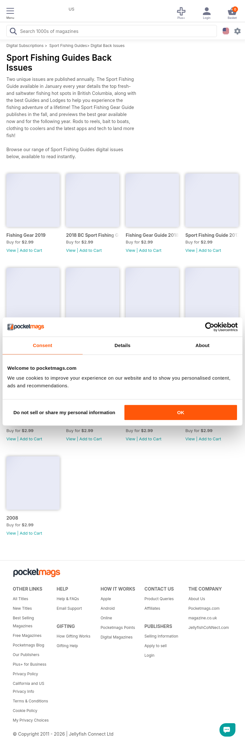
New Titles (22, 608)
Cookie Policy (25, 710)
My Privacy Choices (31, 720)
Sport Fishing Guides (68, 45)
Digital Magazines (116, 637)
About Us (196, 598)
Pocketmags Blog (28, 645)
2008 (12, 518)
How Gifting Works (74, 636)
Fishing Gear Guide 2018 (152, 235)
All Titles (20, 598)
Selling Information (161, 636)
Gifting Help (67, 645)
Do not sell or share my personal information (64, 412)
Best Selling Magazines (23, 621)
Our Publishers (26, 654)
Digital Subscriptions (25, 45)
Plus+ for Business (29, 664)
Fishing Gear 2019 (26, 235)
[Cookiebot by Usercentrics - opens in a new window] (210, 327)
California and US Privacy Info (28, 687)
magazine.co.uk (202, 617)
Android (107, 608)
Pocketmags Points (117, 627)
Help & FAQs (68, 598)
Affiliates (152, 608)
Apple (105, 598)
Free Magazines (27, 635)
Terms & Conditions (30, 701)
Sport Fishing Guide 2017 (212, 235)
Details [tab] (122, 345)
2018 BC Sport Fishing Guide (92, 235)
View (11, 250)
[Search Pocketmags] (13, 32)
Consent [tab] (42, 345)
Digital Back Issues (108, 45)
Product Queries (159, 598)
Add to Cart (31, 250)
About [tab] (203, 345)
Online (106, 617)
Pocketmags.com (203, 608)
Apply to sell (156, 645)
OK (180, 412)
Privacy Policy (25, 673)
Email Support (69, 608)
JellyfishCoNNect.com (208, 627)
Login (149, 655)
